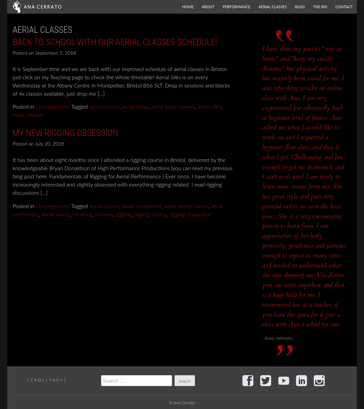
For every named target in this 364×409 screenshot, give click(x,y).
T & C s (55, 379)
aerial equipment (142, 206)
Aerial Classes (272, 6)
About (208, 6)
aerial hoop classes (173, 106)
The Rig (320, 6)
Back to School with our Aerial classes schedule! (115, 42)
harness (104, 214)
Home (187, 6)
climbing (83, 214)
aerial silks (209, 106)
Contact (344, 6)
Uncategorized (53, 106)
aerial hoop (135, 106)
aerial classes (104, 106)
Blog (300, 6)
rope (18, 114)
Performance (236, 6)
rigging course (150, 214)
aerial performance (186, 206)
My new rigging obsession (65, 133)
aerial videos (55, 214)
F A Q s (37, 379)
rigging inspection (190, 214)
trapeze (34, 114)
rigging (123, 214)
